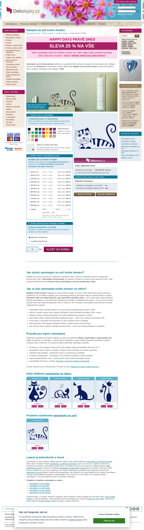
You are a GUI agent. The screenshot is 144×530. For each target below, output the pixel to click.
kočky (65, 33)
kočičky (130, 44)
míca (130, 48)
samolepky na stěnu (58, 373)
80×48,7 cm (35, 202)
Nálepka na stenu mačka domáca (85, 367)
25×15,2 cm (35, 178)
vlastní (33, 209)
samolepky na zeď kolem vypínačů (73, 468)
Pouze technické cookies (109, 514)
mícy (135, 48)
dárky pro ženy (131, 517)
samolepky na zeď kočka (39, 488)
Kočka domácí (37, 420)
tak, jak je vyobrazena (39, 237)
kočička (124, 44)
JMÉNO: (114, 7)
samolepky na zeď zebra (39, 484)
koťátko (124, 46)
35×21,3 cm (35, 185)
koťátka (130, 46)
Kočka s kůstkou (106, 378)
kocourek (125, 48)
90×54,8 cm (35, 205)
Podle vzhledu (48, 33)
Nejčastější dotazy (67, 24)
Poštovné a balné (48, 24)
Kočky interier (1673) (47, 501)
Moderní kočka (37, 378)
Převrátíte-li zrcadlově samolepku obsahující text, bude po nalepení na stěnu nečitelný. (48, 229)
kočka (129, 43)
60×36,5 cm (35, 195)
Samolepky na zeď (33, 33)
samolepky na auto (11, 517)
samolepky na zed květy (39, 486)
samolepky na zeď (64, 415)
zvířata (124, 43)
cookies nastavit (75, 519)
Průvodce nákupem (29, 24)
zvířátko (124, 41)
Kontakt (102, 24)
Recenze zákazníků (87, 24)
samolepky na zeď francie (40, 492)
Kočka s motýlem (60, 378)
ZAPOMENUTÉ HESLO (125, 14)
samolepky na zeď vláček (39, 490)
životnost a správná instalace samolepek (72, 361)
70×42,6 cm (35, 198)
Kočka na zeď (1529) (95, 499)
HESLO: (114, 11)
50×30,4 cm (35, 192)
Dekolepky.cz (11, 24)
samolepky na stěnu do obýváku (63, 464)
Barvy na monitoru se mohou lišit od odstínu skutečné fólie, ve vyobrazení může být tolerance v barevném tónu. (49, 121)
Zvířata (58, 33)
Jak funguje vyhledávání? (126, 52)
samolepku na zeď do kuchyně (99, 461)
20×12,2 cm (35, 175)
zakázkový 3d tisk (11, 519)
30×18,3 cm (35, 182)
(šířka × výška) (47, 172)
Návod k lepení (10, 514)
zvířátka (131, 41)
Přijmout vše (109, 521)
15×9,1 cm (35, 172)
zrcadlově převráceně (39, 241)
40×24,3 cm (35, 188)
